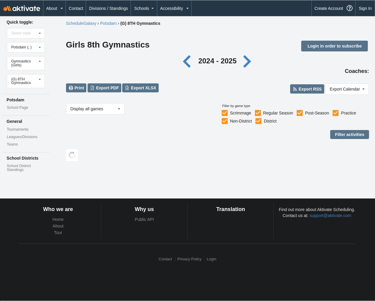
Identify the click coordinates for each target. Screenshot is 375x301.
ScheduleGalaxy (81, 23)
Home (58, 219)
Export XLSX (140, 87)
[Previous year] (188, 61)
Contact (76, 8)
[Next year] (247, 61)
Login (211, 259)
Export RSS (307, 89)
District (270, 121)
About (58, 226)
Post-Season (317, 113)
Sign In (365, 8)
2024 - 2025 (217, 61)
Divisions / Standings (108, 8)
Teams (12, 144)
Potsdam (108, 23)
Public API (144, 219)
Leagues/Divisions (22, 137)
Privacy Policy (189, 259)
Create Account (328, 8)
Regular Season (278, 113)
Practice (348, 113)
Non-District (241, 121)
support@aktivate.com (330, 215)
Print (76, 87)
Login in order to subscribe (334, 46)
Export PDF (104, 87)
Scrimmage (240, 113)
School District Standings (19, 168)
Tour (58, 232)
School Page (17, 108)
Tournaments (18, 129)
